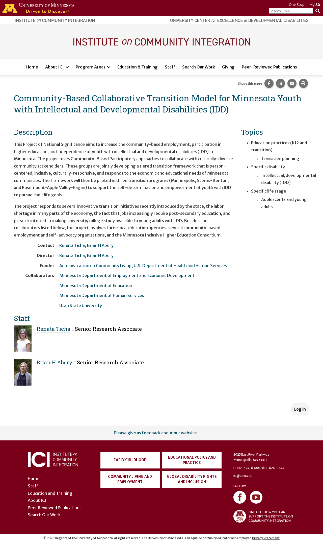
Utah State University (80, 305)
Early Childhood (130, 460)
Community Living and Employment (130, 479)
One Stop (296, 4)
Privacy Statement (266, 538)
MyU (314, 4)
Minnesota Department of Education (95, 285)
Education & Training (137, 66)
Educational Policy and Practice (192, 460)
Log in (300, 409)
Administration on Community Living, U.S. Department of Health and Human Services (143, 265)
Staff (170, 66)
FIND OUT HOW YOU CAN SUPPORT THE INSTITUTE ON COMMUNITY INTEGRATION (263, 516)
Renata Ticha (72, 245)
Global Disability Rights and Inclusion (192, 479)
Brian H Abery (100, 245)
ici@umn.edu (242, 476)
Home (32, 66)
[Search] (316, 11)
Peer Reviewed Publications (55, 507)
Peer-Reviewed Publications (269, 66)
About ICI (54, 66)
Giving (228, 66)
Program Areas (90, 66)
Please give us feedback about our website (155, 432)
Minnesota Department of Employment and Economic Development (127, 275)
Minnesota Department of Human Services (101, 295)
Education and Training (50, 493)
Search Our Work (198, 66)
